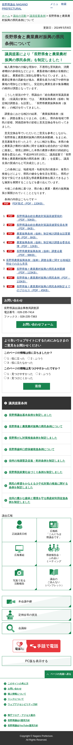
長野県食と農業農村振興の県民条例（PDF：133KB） (43, 279)
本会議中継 (25, 601)
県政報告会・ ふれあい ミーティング (53, 558)
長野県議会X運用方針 (19, 720)
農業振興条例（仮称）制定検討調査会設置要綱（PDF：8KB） (43, 235)
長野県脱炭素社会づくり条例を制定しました (35, 472)
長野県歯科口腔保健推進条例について (31, 449)
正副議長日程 (19, 533)
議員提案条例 (38, 15)
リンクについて (16, 699)
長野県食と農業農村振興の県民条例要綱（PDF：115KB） (41, 270)
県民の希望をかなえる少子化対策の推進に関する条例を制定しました (38, 485)
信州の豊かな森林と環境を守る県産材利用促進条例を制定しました (38, 500)
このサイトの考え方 (18, 683)
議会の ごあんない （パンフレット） (54, 582)
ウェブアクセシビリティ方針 (23, 704)
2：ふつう (37, 358)
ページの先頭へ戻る (60, 674)
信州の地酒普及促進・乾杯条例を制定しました (37, 460)
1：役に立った (16, 358)
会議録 (22, 628)
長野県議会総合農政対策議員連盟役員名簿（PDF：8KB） (42, 226)
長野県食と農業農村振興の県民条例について (35, 426)
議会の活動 (19, 15)
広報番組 (19, 555)
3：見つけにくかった (20, 378)
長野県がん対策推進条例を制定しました (33, 437)
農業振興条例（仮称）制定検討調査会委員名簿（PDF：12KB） (43, 244)
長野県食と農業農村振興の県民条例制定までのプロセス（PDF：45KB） (43, 288)
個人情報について (17, 694)
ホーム (6, 15)
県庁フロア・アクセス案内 (21, 715)
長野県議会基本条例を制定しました (30, 414)
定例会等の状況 (27, 614)
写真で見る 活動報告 (19, 582)
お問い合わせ (14, 688)
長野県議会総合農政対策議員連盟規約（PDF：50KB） (39, 218)
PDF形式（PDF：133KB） (28, 203)
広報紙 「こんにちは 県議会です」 (53, 534)
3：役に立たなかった (20, 362)
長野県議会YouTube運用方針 (23, 725)
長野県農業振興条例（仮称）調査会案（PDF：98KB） (39, 253)
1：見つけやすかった (20, 373)
